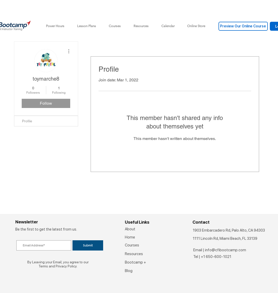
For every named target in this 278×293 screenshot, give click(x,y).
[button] (196, 26)
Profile (27, 121)
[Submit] (87, 245)
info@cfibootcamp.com (225, 250)
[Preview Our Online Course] (243, 26)
